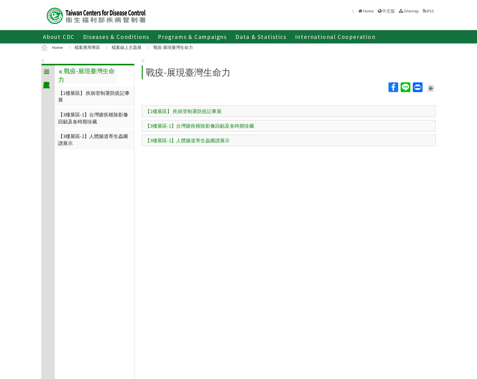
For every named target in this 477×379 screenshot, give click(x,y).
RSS (430, 11)
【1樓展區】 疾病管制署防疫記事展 (94, 96)
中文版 (388, 11)
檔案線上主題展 (126, 47)
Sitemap (411, 11)
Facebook (393, 87)
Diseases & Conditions (116, 36)
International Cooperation (335, 36)
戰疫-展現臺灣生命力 (173, 47)
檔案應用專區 (87, 47)
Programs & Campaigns (192, 36)
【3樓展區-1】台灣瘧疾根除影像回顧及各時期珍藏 (93, 118)
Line (405, 87)
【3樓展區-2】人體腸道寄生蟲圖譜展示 (93, 139)
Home (368, 11)
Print (417, 87)
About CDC (59, 36)
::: (42, 60)
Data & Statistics (261, 36)
